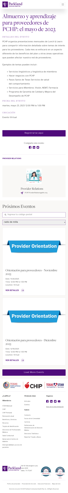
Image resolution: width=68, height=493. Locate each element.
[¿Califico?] (12, 397)
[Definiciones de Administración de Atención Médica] (33, 428)
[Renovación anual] (8, 416)
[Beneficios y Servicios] (9, 420)
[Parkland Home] (12, 4)
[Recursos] (5, 423)
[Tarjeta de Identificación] (10, 426)
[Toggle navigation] (63, 4)
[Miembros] (12, 401)
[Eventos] (27, 405)
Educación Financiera (44, 484)
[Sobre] (34, 411)
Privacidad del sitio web (29, 484)
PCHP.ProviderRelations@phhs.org (34, 193)
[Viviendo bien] (34, 397)
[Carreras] (27, 422)
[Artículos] (27, 401)
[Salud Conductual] (8, 436)
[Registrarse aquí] (34, 133)
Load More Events (34, 372)
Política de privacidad (13, 484)
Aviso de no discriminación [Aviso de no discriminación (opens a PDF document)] (55, 407)
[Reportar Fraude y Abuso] (32, 437)
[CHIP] (4, 409)
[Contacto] (27, 415)
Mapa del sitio (56, 484)
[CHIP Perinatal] (7, 413)
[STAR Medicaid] (7, 406)
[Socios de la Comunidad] (32, 419)
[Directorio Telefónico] (31, 434)
